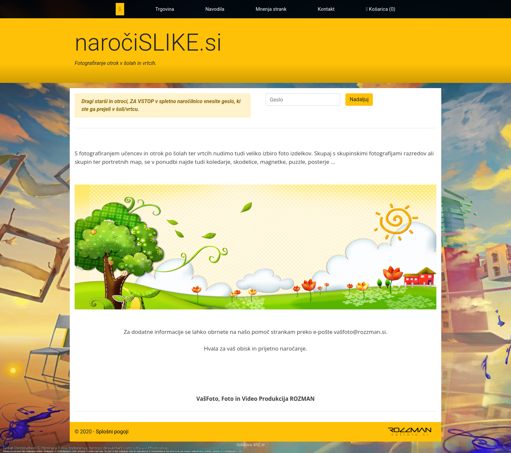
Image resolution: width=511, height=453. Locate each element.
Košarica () (380, 9)
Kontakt (326, 9)
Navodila (214, 9)
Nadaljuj (359, 99)
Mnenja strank (271, 9)
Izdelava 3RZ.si (251, 444)
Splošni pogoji (112, 432)
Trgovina (164, 9)
